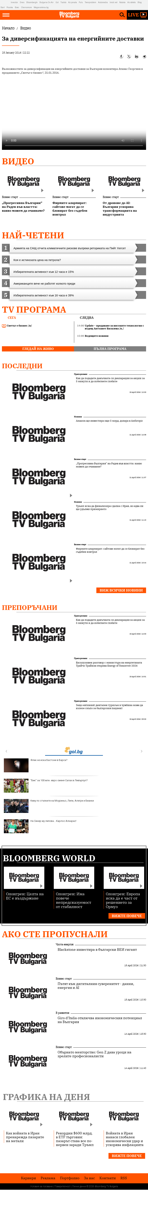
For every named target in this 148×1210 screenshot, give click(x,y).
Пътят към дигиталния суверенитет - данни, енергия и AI (96, 986)
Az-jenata (72, 2)
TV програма (34, 309)
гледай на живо (38, 349)
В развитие (62, 1013)
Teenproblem (90, 2)
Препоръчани (80, 374)
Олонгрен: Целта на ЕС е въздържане (25, 895)
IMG (5, 2)
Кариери (28, 1178)
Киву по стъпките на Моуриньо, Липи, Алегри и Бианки (49, 806)
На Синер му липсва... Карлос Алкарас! (40, 826)
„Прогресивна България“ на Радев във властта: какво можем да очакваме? (109, 465)
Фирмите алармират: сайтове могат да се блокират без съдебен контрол (110, 550)
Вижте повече (127, 916)
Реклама (48, 1178)
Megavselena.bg (41, 7)
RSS (123, 1178)
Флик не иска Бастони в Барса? (35, 765)
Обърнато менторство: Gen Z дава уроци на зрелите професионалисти (94, 1054)
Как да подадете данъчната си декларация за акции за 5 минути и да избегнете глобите (110, 380)
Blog (140, 2)
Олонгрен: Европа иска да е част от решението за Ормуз (123, 900)
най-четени (33, 235)
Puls (81, 2)
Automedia (103, 2)
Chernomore (26, 7)
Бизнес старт (10, 197)
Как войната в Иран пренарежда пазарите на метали (25, 1137)
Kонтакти (107, 1178)
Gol (57, 2)
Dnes (22, 2)
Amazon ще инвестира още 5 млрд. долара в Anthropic (109, 420)
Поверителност (62, 1186)
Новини (78, 416)
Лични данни (79, 1186)
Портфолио (69, 1178)
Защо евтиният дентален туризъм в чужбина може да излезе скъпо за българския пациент (109, 707)
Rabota (122, 2)
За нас (89, 1178)
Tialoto (63, 2)
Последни (22, 365)
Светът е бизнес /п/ (17, 325)
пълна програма (110, 349)
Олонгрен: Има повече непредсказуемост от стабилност (73, 900)
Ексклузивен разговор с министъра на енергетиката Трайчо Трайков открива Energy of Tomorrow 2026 (109, 664)
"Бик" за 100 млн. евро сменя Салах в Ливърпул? (46, 786)
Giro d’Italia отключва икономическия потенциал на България (100, 1020)
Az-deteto (131, 2)
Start (3, 7)
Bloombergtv (32, 2)
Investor (14, 2)
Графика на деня (46, 1097)
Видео (18, 161)
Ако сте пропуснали (55, 934)
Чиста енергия (64, 944)
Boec (17, 7)
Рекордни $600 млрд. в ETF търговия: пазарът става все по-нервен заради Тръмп (75, 1139)
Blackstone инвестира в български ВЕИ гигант (97, 950)
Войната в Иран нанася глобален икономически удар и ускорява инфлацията (125, 1139)
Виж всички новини (121, 590)
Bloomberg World (49, 858)
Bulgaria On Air (47, 2)
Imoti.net (113, 2)
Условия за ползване (41, 1186)
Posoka (10, 7)
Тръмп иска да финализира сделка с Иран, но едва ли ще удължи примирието (109, 508)
